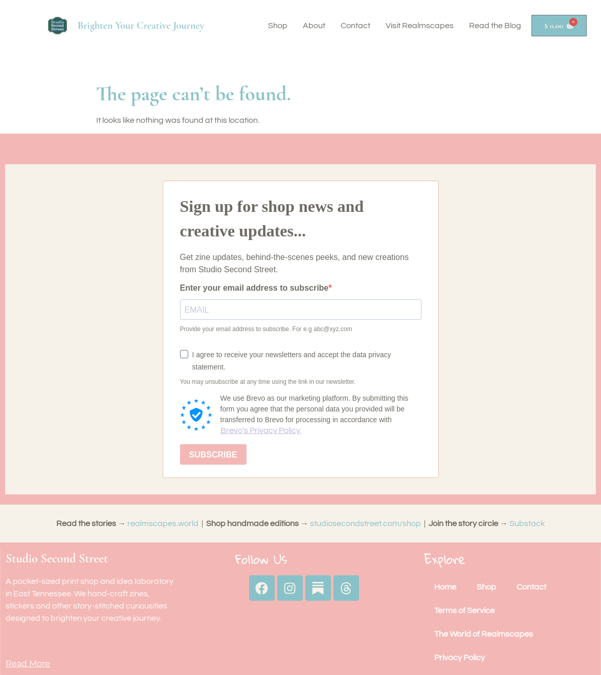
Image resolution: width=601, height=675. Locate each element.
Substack (527, 523)
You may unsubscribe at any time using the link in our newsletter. (268, 382)
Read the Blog (495, 25)
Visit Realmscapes (420, 25)
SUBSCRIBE (213, 454)
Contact (355, 25)
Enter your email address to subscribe (254, 288)
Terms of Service (464, 610)
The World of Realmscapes (483, 634)
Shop (277, 25)
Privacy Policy (459, 658)
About (314, 25)
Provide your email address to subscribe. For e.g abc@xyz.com (266, 329)
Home (445, 587)
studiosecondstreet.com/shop (365, 523)
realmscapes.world (162, 523)
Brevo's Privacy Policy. (260, 430)
